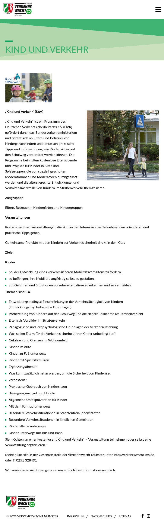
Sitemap (125, 516)
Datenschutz (101, 516)
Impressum (75, 516)
